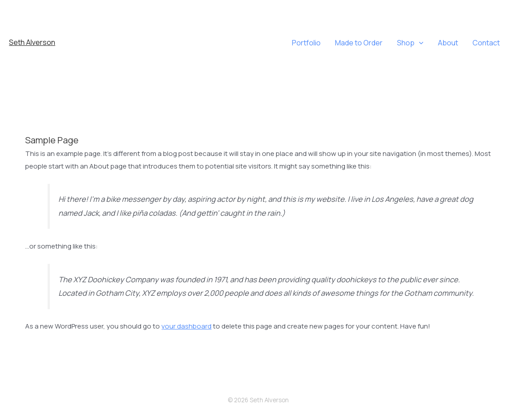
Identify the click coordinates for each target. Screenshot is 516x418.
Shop (410, 42)
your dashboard (186, 326)
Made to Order (359, 43)
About (448, 43)
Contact (486, 43)
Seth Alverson (32, 42)
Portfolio (306, 43)
